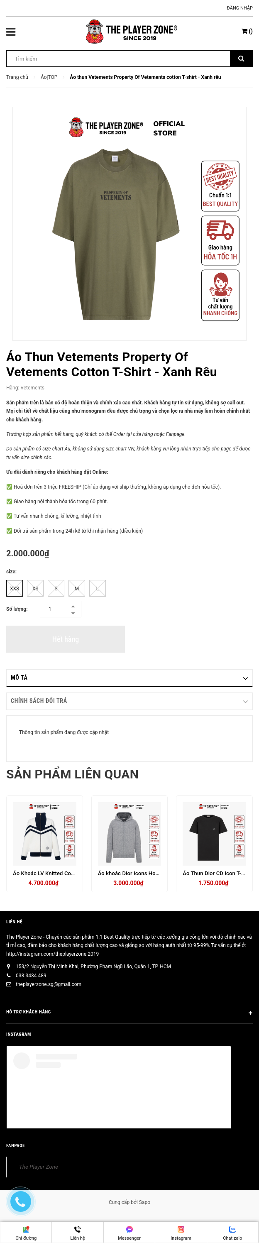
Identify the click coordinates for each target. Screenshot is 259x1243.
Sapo (144, 1202)
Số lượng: (17, 609)
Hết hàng (65, 639)
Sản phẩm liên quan (72, 774)
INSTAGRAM (18, 1034)
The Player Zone (38, 1166)
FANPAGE (15, 1145)
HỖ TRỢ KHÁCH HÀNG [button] (129, 1013)
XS (35, 589)
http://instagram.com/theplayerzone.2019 (52, 954)
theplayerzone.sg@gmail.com (48, 984)
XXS (14, 589)
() (247, 31)
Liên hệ (14, 922)
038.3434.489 (31, 976)
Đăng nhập (240, 8)
